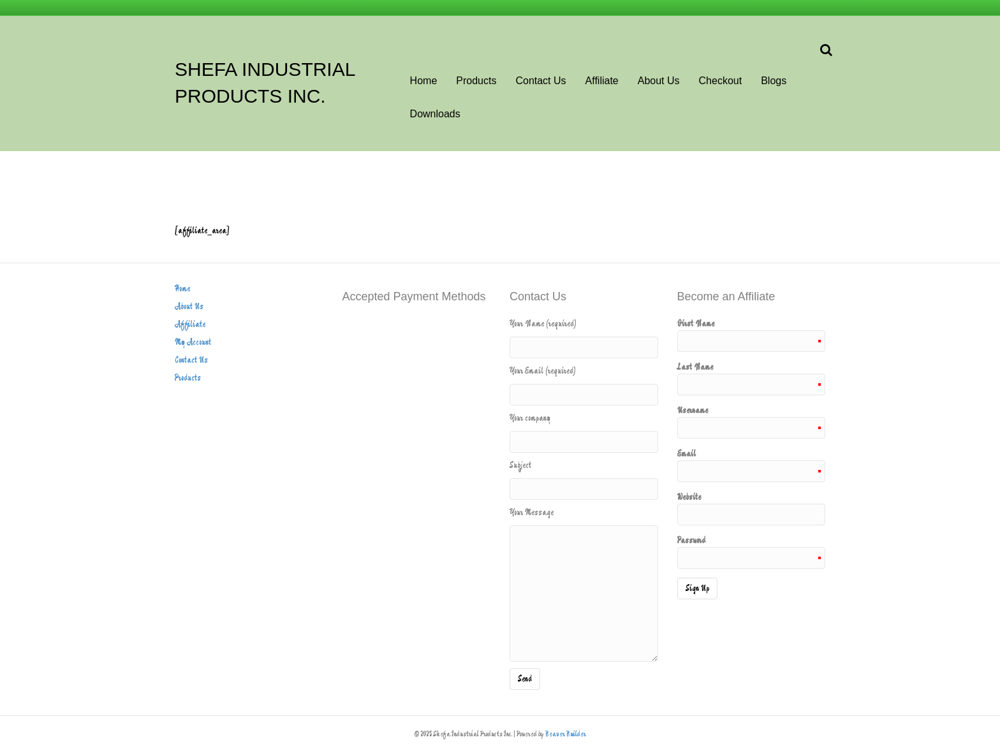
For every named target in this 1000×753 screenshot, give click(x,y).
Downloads (435, 113)
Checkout (720, 80)
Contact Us (540, 80)
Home (424, 80)
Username (751, 421)
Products (476, 80)
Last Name (751, 378)
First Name (751, 335)
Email (751, 465)
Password (751, 551)
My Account (193, 342)
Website (751, 508)
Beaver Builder (565, 734)
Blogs (773, 80)
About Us (659, 80)
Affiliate (602, 80)
